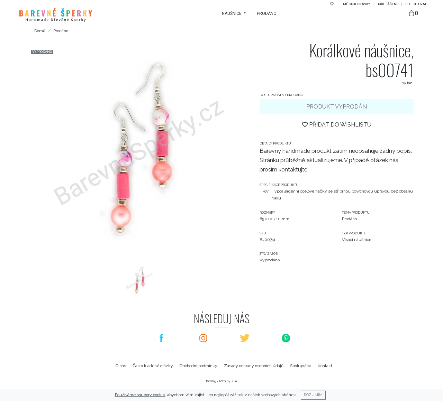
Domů (39, 30)
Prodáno (267, 13)
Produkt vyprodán (336, 106)
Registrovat (415, 4)
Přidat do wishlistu (336, 124)
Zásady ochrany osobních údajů (253, 365)
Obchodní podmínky (198, 365)
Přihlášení (388, 4)
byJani (231, 381)
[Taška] (413, 13)
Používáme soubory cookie (140, 394)
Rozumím (313, 395)
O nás (121, 365)
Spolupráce (300, 365)
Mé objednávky (357, 4)
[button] (234, 13)
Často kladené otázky (153, 365)
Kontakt (325, 365)
